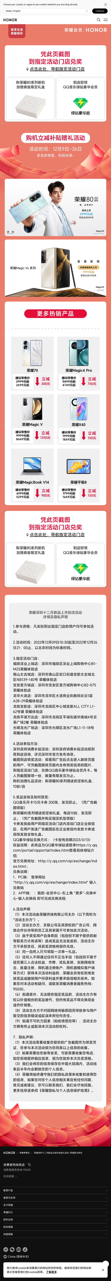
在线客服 (10, 1176)
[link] (5, 1249)
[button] (12, 1249)
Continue (100, 11)
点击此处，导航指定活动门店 (57, 68)
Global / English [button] (13, 11)
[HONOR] (11, 1152)
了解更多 (51, 1272)
